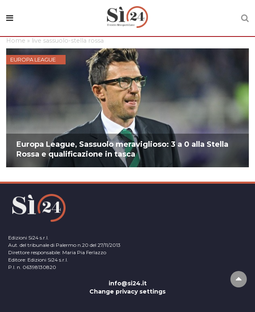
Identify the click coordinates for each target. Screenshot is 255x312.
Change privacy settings (127, 291)
